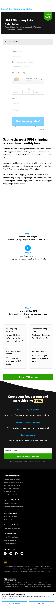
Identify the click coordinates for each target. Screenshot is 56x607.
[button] (53, 3)
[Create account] (28, 456)
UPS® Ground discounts (11, 489)
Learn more (11, 599)
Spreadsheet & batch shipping (13, 507)
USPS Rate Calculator (10, 517)
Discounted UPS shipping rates (13, 482)
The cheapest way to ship (12, 528)
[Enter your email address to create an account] (28, 450)
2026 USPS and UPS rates (12, 479)
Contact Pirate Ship (10, 540)
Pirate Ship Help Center (11, 537)
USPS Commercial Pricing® (12, 485)
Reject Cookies (14, 604)
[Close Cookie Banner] (53, 594)
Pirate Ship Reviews (10, 543)
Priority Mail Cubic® (10, 492)
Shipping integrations (11, 503)
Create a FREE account (28, 377)
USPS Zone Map (9, 520)
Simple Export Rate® (10, 495)
